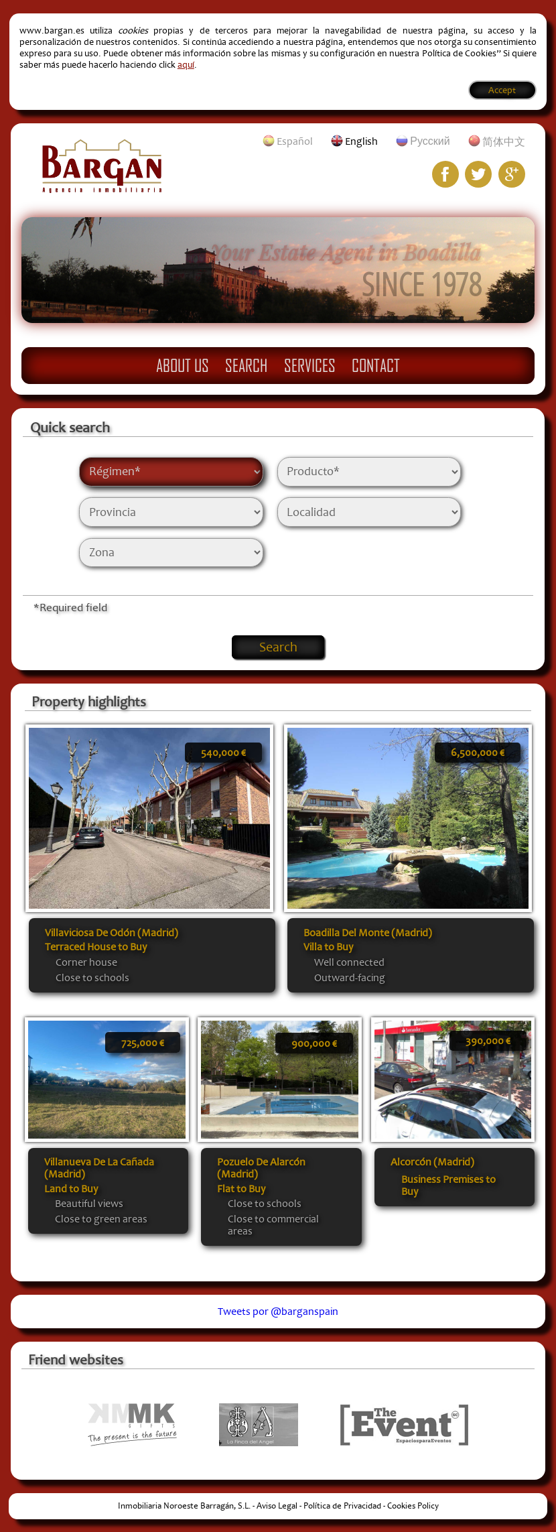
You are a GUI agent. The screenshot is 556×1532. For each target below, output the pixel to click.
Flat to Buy (241, 1189)
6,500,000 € (477, 753)
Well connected (349, 962)
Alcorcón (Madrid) (432, 1162)
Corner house (86, 962)
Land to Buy (71, 1189)
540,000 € (223, 753)
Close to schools (92, 978)
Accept (502, 90)
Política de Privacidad (342, 1506)
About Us (182, 365)
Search (246, 365)
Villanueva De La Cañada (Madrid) (99, 1168)
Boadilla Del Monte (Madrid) (367, 933)
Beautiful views (89, 1204)
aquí (186, 64)
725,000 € (142, 1043)
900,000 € (314, 1043)
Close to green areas (101, 1219)
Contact (376, 365)
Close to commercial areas (273, 1225)
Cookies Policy (413, 1506)
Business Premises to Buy (448, 1185)
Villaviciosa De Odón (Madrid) (111, 933)
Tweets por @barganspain (278, 1311)
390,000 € (488, 1041)
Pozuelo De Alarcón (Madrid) (261, 1168)
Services (310, 365)
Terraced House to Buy (96, 947)
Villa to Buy (328, 947)
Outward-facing (349, 978)
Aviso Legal (277, 1506)
